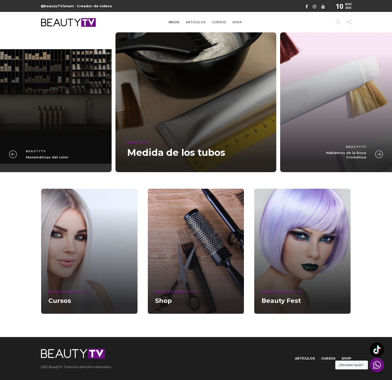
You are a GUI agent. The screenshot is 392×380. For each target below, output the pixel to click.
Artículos (305, 358)
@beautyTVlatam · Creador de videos (76, 6)
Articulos (196, 22)
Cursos (219, 22)
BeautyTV (36, 151)
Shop (237, 22)
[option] (195, 102)
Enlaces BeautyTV (69, 292)
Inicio (174, 22)
